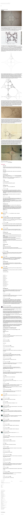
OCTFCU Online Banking (6, 454)
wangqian (4, 266)
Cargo (1, 485)
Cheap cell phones (7, 257)
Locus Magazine (2, 496)
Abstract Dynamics (3, 490)
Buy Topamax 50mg (6, 361)
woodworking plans (5, 298)
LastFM (2, 487)
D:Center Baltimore (3, 494)
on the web (13, 176)
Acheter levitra (5, 446)
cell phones (13, 258)
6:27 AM (4, 265)
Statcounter (2, 514)
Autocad (13, 73)
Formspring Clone (5, 471)
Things (1, 506)
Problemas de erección (6, 389)
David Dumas (5, 216)
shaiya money (5, 282)
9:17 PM (4, 221)
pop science (6, 46)
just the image (13, 220)
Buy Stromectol (5, 383)
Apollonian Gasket (12, 28)
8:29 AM (4, 413)
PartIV (1, 499)
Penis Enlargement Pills (6, 353)
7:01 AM (4, 374)
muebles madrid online (6, 476)
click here (9, 161)
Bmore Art (2, 493)
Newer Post (2, 481)
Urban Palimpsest (3, 507)
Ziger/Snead (2, 509)
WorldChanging (2, 508)
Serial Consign (2, 501)
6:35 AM (4, 475)
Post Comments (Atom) (7, 482)
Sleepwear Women (5, 435)
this (6, 186)
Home (12, 481)
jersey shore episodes (6, 458)
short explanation (8, 219)
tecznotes (2, 504)
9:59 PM (4, 260)
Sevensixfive (2, 484)
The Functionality (3, 505)
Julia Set (18, 46)
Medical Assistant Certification (7, 379)
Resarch (2, 500)
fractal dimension (13, 199)
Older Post (21, 481)
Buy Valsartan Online (6, 462)
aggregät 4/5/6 (2, 491)
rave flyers (17, 45)
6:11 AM (4, 184)
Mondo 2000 (8, 47)
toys (16, 259)
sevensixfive (4, 222)
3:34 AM (4, 434)
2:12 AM (4, 344)
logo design (4, 401)
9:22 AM (4, 400)
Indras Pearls (12, 175)
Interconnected (2, 495)
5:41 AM (4, 360)
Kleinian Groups (17, 28)
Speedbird (2, 503)
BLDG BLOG (2, 492)
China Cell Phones (6, 259)
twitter (1, 486)
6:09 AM (4, 388)
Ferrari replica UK (5, 427)
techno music (4, 47)
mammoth (2, 497)
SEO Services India (5, 370)
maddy (4, 375)
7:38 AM (4, 215)
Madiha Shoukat (5, 405)
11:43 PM (4, 287)
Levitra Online (5, 467)
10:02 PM (4, 426)
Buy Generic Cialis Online (6, 337)
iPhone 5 (5, 421)
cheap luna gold (5, 275)
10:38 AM (4, 333)
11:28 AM (4, 470)
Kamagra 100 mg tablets (6, 439)
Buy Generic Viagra (5, 334)
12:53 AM (4, 461)
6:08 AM (4, 179)
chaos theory (12, 47)
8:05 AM (4, 438)
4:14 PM (4, 382)
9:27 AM (4, 408)
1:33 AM (4, 453)
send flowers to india (7, 213)
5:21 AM (4, 243)
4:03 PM (4, 297)
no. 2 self (2, 498)
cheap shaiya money (5, 281)
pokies (4, 443)
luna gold (4, 276)
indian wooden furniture (6, 345)
